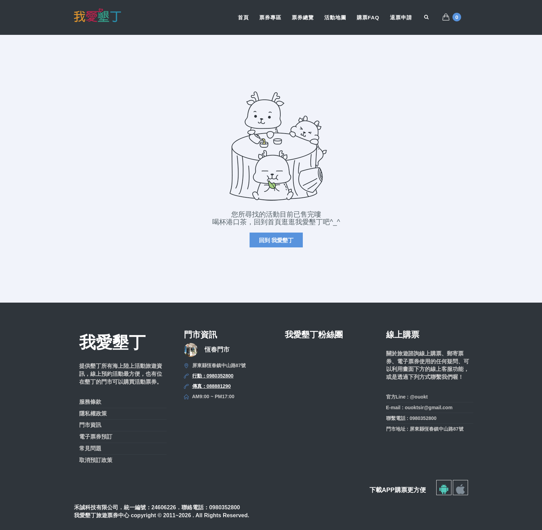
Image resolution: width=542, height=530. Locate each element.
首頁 (243, 17)
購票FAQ (368, 17)
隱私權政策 (93, 413)
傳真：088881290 (211, 386)
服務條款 (90, 402)
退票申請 (401, 17)
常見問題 (90, 448)
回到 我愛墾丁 (276, 240)
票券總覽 (303, 17)
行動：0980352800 (213, 376)
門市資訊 (90, 425)
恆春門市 (217, 349)
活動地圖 (335, 17)
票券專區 (270, 17)
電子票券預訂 (95, 437)
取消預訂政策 (95, 460)
